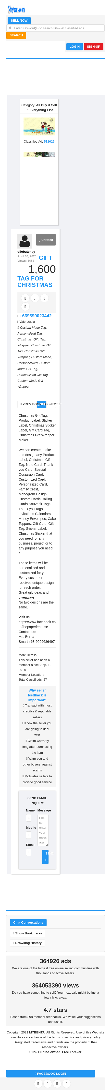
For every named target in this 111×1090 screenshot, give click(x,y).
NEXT (52, 404)
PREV (24, 404)
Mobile (28, 827)
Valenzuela (27, 322)
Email (28, 845)
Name (28, 810)
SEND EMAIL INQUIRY (37, 800)
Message (43, 810)
